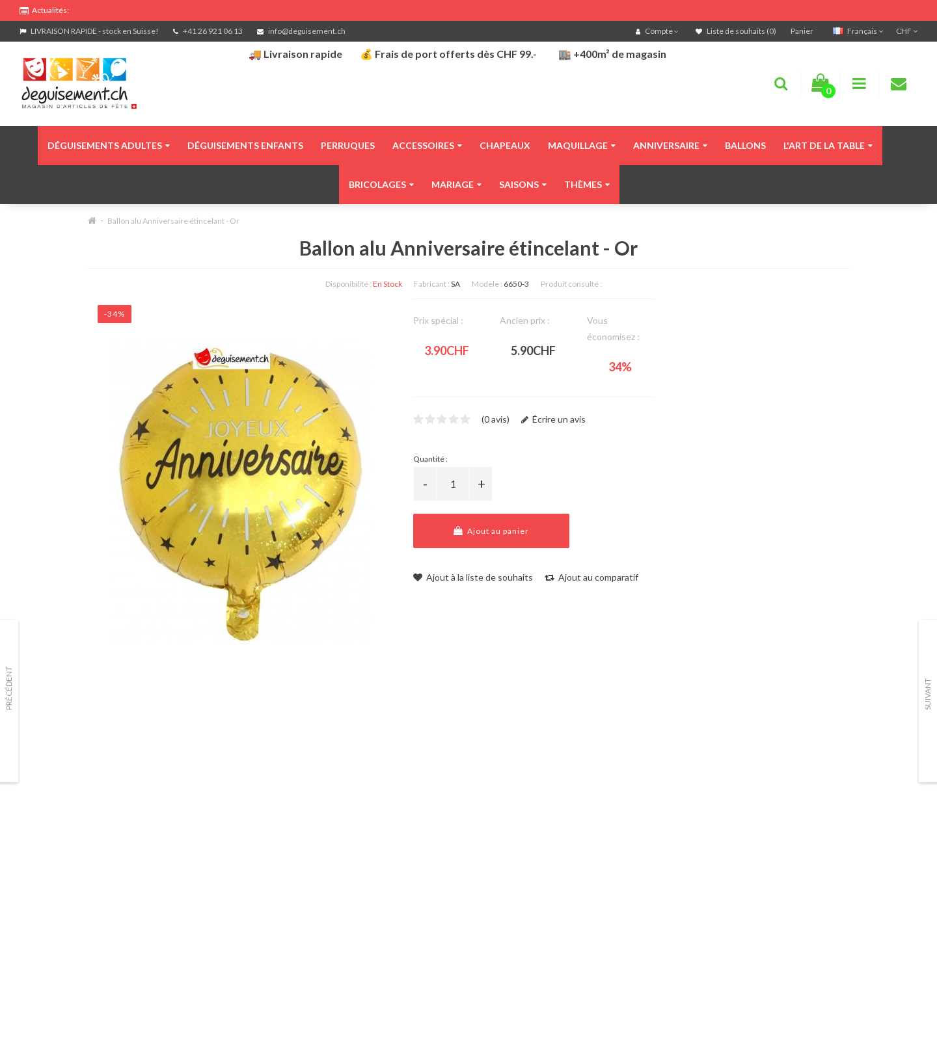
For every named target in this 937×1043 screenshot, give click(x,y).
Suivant (927, 694)
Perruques (348, 145)
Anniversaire (670, 145)
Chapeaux (505, 145)
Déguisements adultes (109, 145)
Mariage (456, 184)
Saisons (523, 184)
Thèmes (587, 184)
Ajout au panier (491, 531)
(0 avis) (495, 419)
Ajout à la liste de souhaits (473, 577)
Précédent (9, 688)
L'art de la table (828, 145)
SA (455, 284)
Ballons (745, 145)
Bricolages (381, 184)
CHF (906, 31)
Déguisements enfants (245, 145)
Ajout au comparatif (591, 577)
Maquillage (582, 145)
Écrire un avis (553, 419)
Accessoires (427, 145)
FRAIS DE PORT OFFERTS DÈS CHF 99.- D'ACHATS (137, 8)
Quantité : (430, 459)
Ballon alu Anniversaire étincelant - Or (173, 221)
